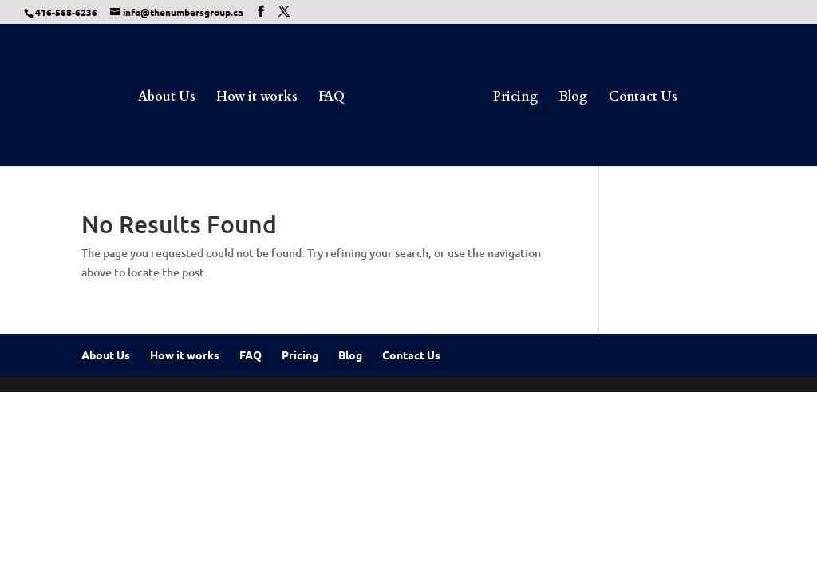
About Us (166, 98)
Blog (573, 98)
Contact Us (643, 98)
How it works (257, 98)
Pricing (516, 98)
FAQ (331, 98)
